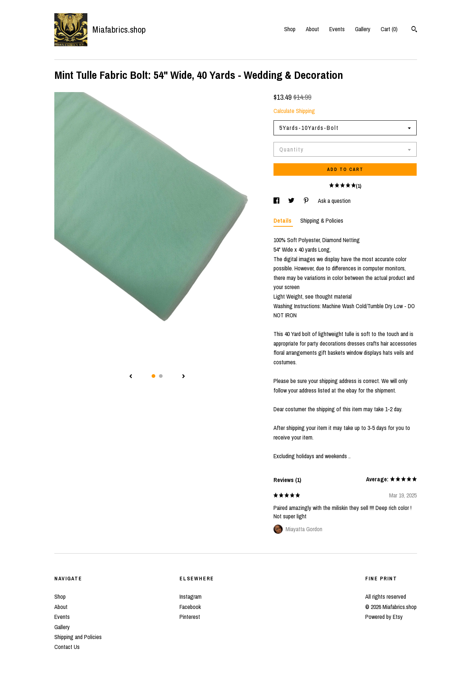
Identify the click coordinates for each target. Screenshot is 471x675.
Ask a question (334, 201)
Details (283, 220)
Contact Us (67, 647)
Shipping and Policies (78, 637)
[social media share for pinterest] (307, 201)
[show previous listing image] (131, 376)
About (312, 29)
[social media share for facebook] (277, 201)
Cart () (389, 29)
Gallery (362, 29)
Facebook (190, 607)
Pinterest (190, 617)
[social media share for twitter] (292, 201)
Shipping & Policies (321, 220)
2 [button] (161, 376)
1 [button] (153, 376)
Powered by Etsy (384, 617)
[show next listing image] (183, 376)
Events (337, 29)
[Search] (414, 30)
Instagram (191, 596)
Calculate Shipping (294, 111)
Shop (290, 29)
